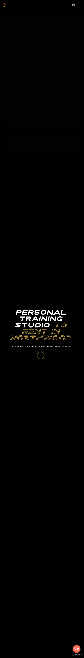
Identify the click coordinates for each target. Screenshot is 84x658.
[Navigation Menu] (79, 5)
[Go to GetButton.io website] (77, 655)
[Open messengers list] (76, 649)
